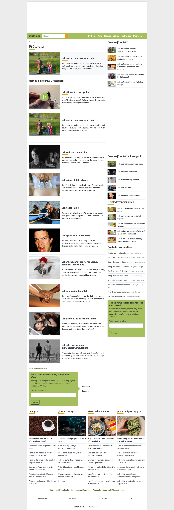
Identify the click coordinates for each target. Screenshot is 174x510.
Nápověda (87, 490)
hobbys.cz (34, 411)
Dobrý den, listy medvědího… (119, 267)
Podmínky (97, 490)
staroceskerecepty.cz (99, 411)
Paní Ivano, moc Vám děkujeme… (120, 285)
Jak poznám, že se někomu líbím (79, 318)
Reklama (78, 490)
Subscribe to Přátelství (38, 368)
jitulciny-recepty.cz (68, 411)
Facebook (86, 387)
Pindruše (61, 481)
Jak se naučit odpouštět (74, 291)
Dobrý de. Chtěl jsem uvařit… (118, 276)
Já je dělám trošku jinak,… (117, 292)
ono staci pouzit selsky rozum (119, 257)
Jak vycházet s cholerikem (76, 235)
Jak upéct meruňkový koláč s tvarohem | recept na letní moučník (129, 66)
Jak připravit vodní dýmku (75, 92)
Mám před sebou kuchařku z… (119, 280)
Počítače (137, 36)
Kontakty (63, 490)
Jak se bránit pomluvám (74, 152)
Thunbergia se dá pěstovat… (118, 253)
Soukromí (107, 490)
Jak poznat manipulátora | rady (78, 58)
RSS (132, 498)
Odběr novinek (42, 499)
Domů (31, 42)
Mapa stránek (118, 490)
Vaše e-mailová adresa (39, 390)
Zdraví (116, 36)
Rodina (107, 36)
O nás (70, 490)
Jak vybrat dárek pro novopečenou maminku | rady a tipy (80, 263)
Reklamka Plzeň (94, 507)
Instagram (86, 391)
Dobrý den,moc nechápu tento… (120, 262)
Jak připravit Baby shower (75, 180)
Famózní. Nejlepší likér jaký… (119, 271)
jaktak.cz (54, 490)
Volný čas (126, 36)
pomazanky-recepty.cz (129, 411)
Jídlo (99, 36)
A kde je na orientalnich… (117, 296)
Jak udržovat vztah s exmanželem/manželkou (75, 346)
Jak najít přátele (70, 207)
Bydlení (91, 36)
